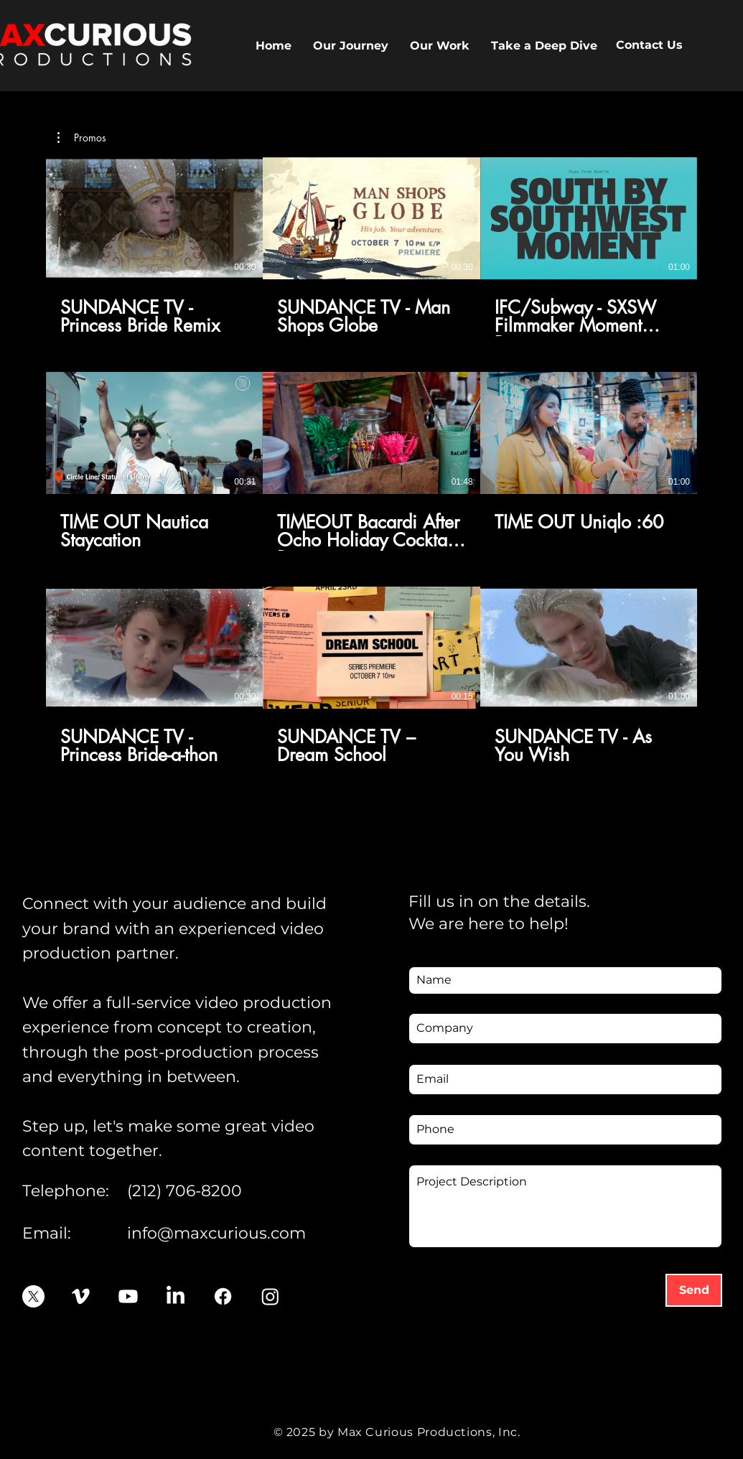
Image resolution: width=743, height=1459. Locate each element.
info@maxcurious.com (216, 1233)
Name (426, 955)
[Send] (693, 1290)
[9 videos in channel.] (371, 461)
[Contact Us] (649, 45)
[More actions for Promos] (81, 138)
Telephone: (65, 1191)
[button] (439, 45)
